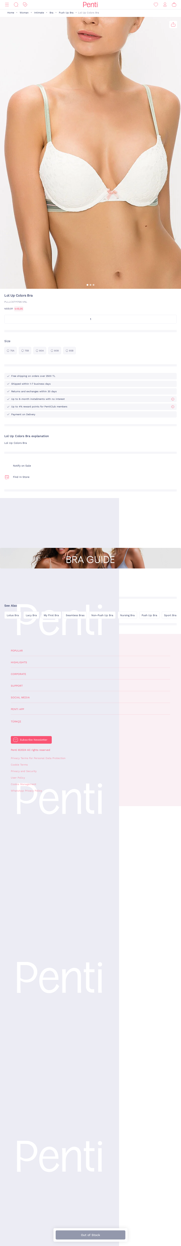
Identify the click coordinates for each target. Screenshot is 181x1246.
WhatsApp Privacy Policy (26, 790)
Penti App (17, 709)
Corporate (18, 674)
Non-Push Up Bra (102, 615)
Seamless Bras (75, 615)
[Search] (16, 4)
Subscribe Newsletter (33, 739)
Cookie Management (23, 784)
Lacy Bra (31, 615)
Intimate (39, 12)
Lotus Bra (13, 615)
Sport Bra (170, 615)
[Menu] (7, 4)
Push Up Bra (66, 12)
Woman (24, 12)
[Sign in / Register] (165, 4)
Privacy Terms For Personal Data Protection (38, 758)
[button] (87, 285)
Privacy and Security (24, 771)
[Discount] (25, 4)
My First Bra (51, 615)
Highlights (19, 662)
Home (10, 12)
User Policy (18, 777)
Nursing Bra (127, 615)
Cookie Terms (19, 764)
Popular (17, 650)
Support (17, 685)
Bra (51, 12)
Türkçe (16, 721)
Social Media (20, 697)
